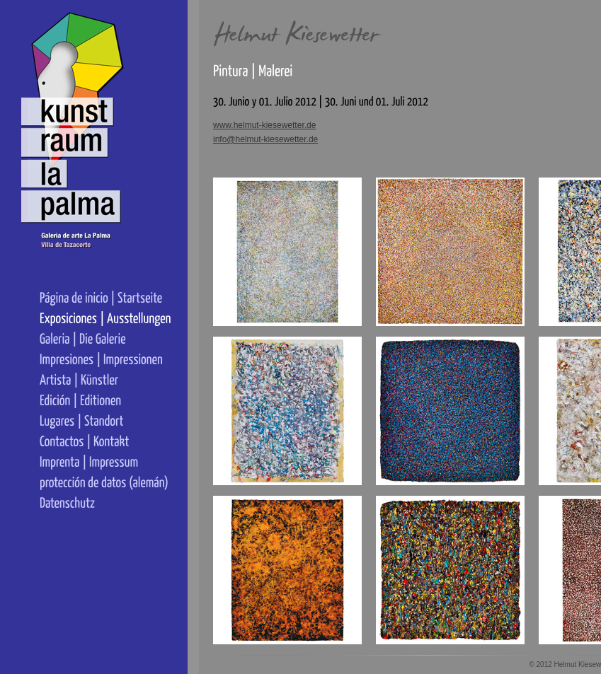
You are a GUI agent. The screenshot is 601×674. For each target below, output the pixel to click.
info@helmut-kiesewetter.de (265, 139)
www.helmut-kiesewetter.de (264, 125)
